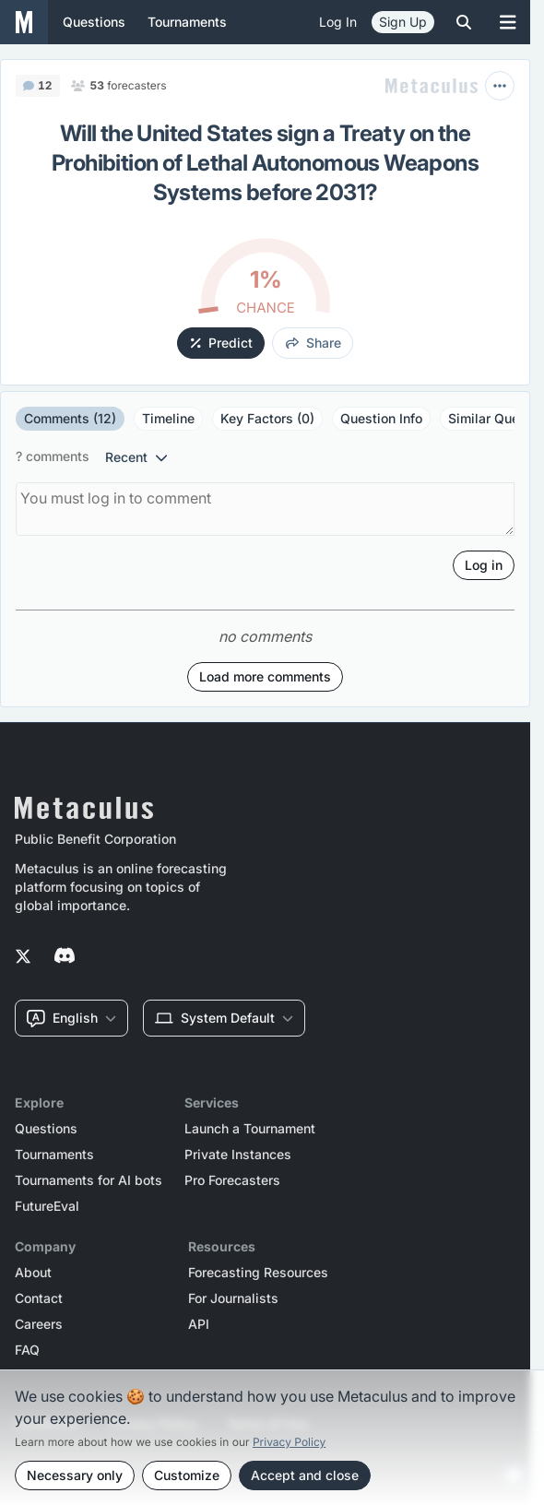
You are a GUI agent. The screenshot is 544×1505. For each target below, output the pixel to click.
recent (136, 457)
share (313, 342)
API (198, 1324)
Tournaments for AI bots (88, 1180)
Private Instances (237, 1154)
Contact (39, 1298)
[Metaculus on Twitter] (23, 957)
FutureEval (47, 1206)
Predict (222, 342)
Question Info (381, 418)
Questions (46, 1128)
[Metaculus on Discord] (64, 957)
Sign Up (403, 22)
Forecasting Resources (258, 1272)
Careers (39, 1324)
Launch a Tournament (249, 1128)
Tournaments (54, 1154)
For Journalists (233, 1298)
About (33, 1272)
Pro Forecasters (232, 1180)
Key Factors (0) (267, 418)
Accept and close (305, 1475)
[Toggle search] (464, 22)
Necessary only (75, 1475)
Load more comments (265, 676)
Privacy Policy (289, 1442)
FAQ (27, 1350)
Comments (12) (70, 418)
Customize (186, 1475)
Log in (338, 22)
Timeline (168, 418)
